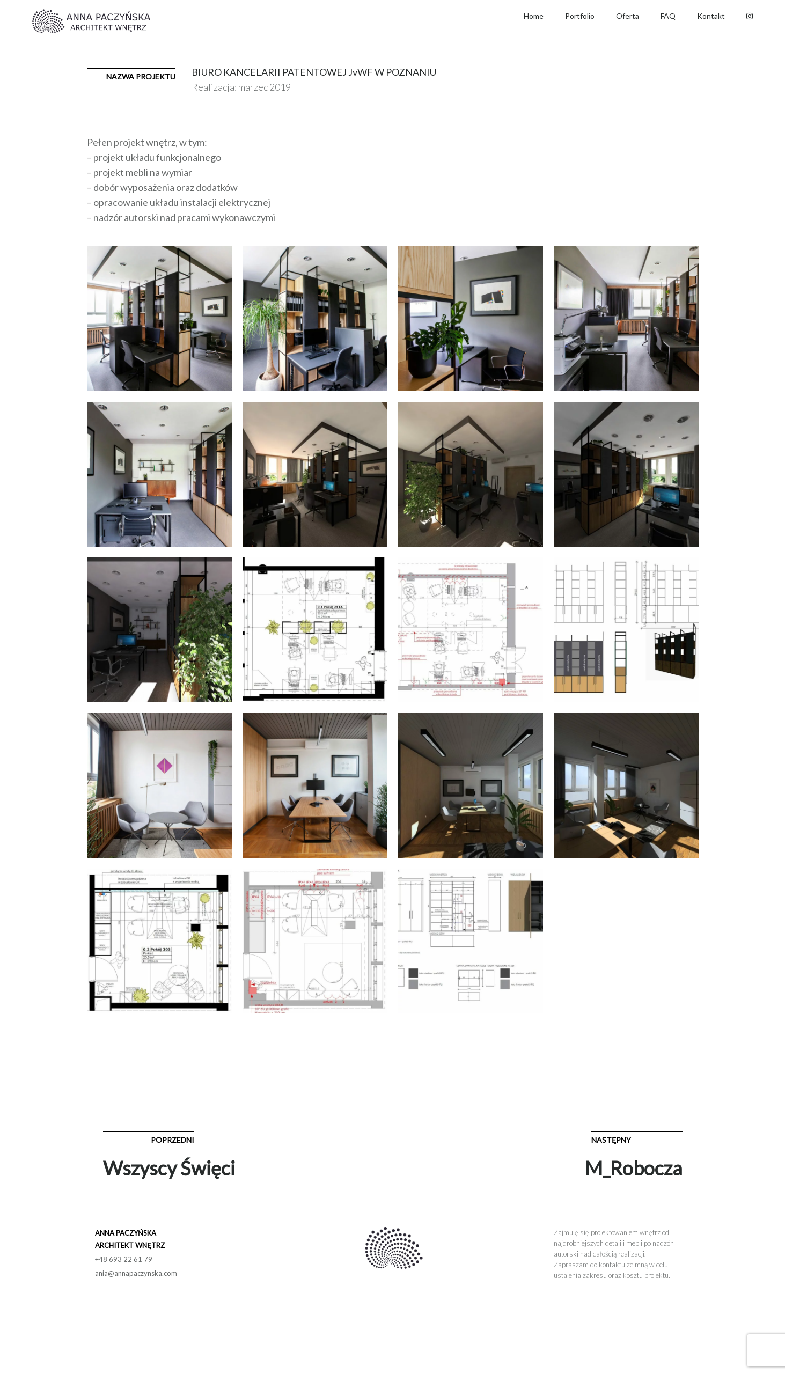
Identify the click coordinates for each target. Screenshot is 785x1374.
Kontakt (711, 15)
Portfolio (580, 15)
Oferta (627, 15)
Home (534, 15)
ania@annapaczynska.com (136, 1273)
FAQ (668, 15)
